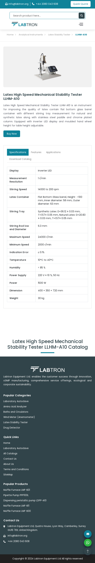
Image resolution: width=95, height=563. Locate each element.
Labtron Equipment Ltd (47, 558)
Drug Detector (11, 427)
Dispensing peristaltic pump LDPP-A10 (24, 500)
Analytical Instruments (31, 34)
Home (10, 34)
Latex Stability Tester (59, 34)
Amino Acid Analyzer (15, 406)
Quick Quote (80, 4)
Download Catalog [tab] (20, 159)
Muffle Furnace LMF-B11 (16, 505)
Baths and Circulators (15, 411)
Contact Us (10, 458)
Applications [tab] (53, 152)
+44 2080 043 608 (18, 541)
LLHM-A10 (81, 34)
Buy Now (12, 133)
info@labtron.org (16, 4)
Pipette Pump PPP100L (16, 495)
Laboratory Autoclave (16, 401)
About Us (8, 464)
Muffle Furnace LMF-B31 (16, 490)
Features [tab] (36, 152)
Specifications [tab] (17, 152)
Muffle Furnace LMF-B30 (17, 511)
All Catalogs (10, 453)
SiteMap (8, 474)
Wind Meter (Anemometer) (19, 417)
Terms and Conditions (16, 469)
